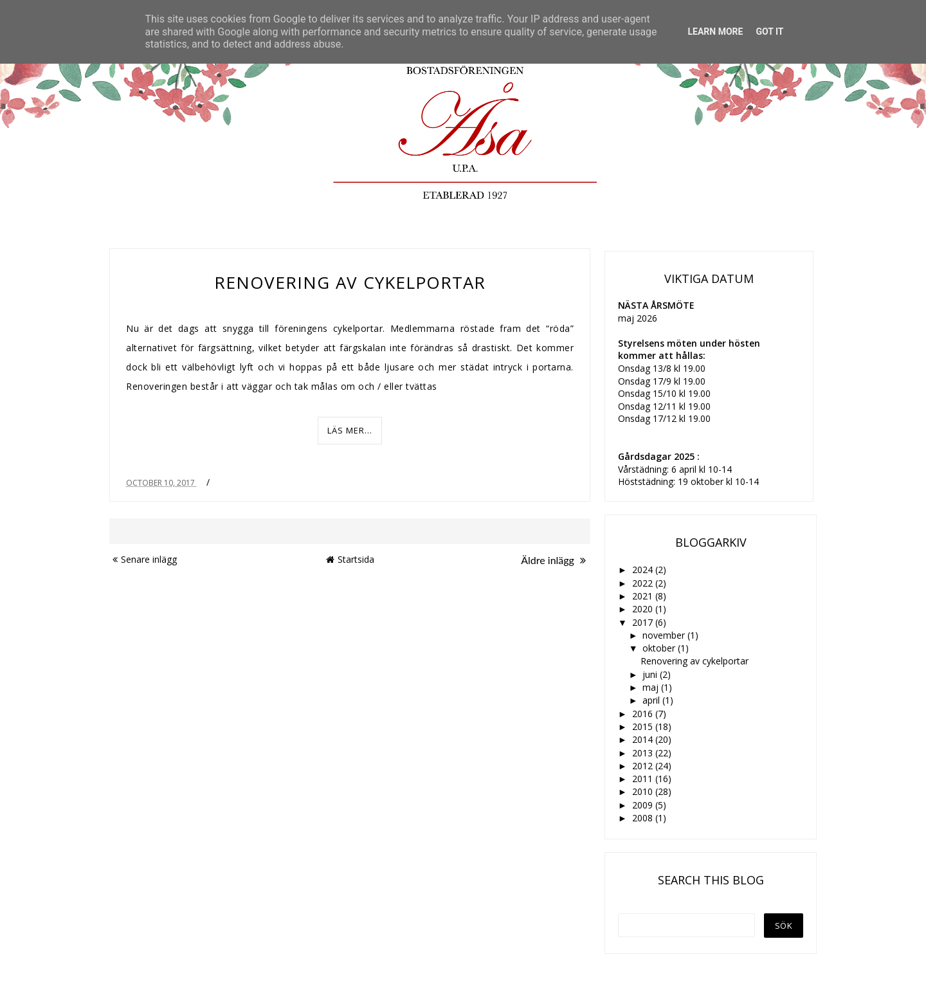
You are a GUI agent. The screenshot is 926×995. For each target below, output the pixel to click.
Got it (769, 31)
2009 (643, 805)
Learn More (715, 31)
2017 (643, 622)
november (664, 635)
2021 (643, 596)
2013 (643, 753)
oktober (660, 648)
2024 (643, 569)
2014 (643, 739)
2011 (643, 778)
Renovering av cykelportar (350, 282)
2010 (643, 791)
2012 (643, 766)
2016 (643, 713)
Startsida (350, 559)
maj (651, 687)
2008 (643, 818)
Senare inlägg (145, 559)
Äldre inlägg (553, 560)
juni (651, 674)
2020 (643, 609)
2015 (643, 726)
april (652, 700)
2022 (643, 583)
